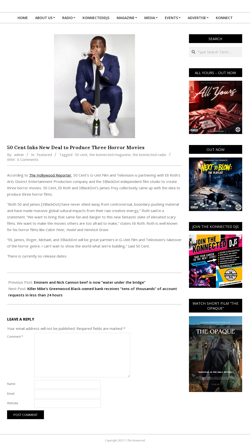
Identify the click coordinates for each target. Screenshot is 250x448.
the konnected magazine (110, 154)
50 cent (81, 154)
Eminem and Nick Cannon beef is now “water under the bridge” (90, 282)
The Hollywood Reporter (50, 175)
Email (10, 394)
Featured (44, 154)
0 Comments (28, 159)
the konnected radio (149, 154)
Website (12, 403)
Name (11, 384)
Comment (15, 337)
